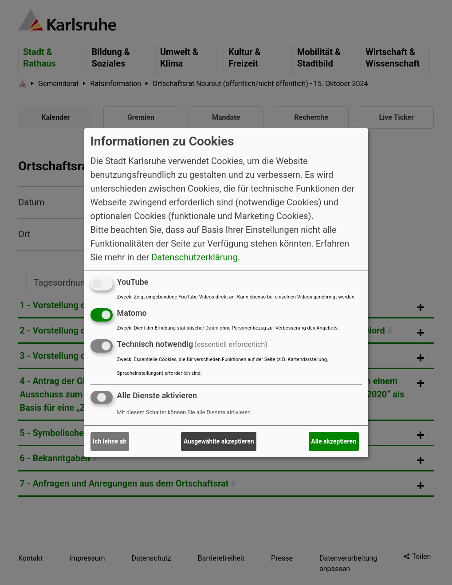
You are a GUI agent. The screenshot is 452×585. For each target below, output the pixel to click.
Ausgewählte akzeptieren (219, 441)
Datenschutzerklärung (194, 257)
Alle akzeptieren (333, 441)
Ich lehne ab (109, 441)
